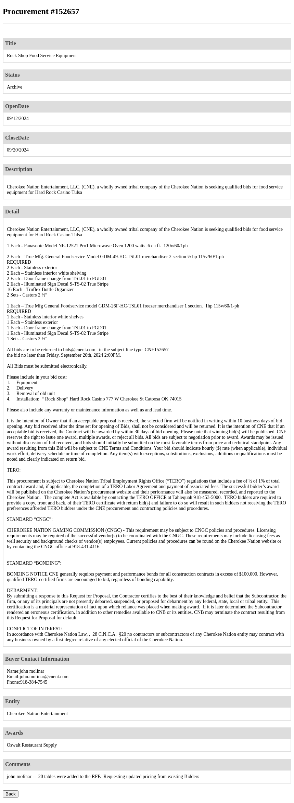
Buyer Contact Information (37, 659)
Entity (12, 701)
